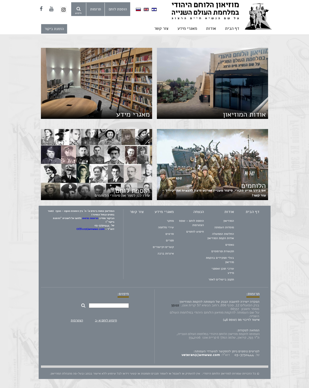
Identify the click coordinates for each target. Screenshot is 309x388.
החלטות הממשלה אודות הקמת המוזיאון (220, 236)
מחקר (170, 221)
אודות (211, 28)
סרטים (169, 234)
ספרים (170, 240)
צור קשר (161, 28)
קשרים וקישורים (163, 247)
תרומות (95, 9)
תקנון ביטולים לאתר (221, 279)
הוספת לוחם (118, 9)
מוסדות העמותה (224, 227)
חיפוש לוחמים (195, 231)
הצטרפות (77, 320)
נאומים (229, 244)
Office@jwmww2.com (90, 229)
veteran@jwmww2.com (201, 355)
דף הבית (232, 28)
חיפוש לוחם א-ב (106, 320)
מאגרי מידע (187, 28)
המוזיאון (228, 221)
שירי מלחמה (166, 227)
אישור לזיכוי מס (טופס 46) (241, 319)
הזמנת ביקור (54, 28)
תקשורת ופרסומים (222, 251)
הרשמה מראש (90, 218)
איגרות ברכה (166, 253)
